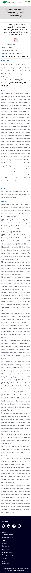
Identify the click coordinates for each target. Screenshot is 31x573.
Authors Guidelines (7, 535)
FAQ (3, 561)
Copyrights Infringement (9, 555)
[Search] (26, 2)
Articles (4, 543)
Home (4, 532)
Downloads (5, 546)
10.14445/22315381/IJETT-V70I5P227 (16, 56)
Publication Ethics (7, 552)
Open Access (6, 550)
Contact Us (5, 563)
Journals (4, 558)
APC (3, 541)
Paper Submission (7, 537)
